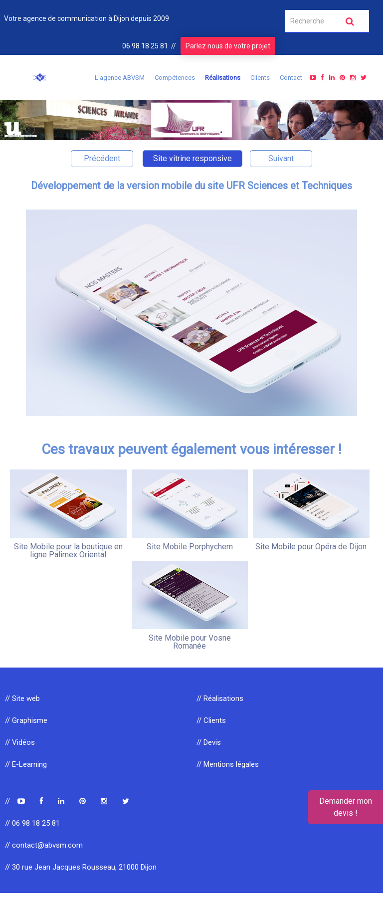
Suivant (281, 158)
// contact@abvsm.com (44, 845)
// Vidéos (20, 742)
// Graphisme (26, 720)
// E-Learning (26, 764)
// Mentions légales (227, 764)
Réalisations (222, 77)
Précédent (102, 158)
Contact (291, 77)
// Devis (208, 742)
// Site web (22, 698)
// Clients (211, 720)
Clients (260, 77)
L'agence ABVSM (120, 77)
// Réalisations (219, 698)
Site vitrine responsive (192, 158)
